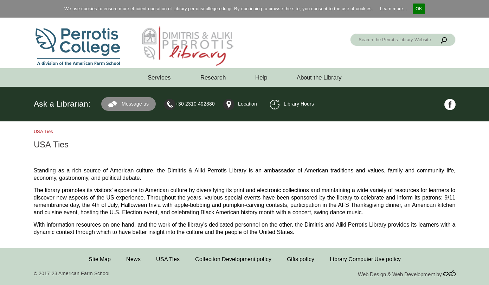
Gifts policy (300, 259)
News (133, 259)
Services (159, 78)
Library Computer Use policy (365, 259)
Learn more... (393, 9)
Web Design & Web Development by (407, 274)
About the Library (319, 78)
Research (213, 78)
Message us (128, 104)
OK (419, 9)
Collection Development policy (233, 259)
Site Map (100, 259)
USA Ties (168, 259)
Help (261, 78)
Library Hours (299, 104)
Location (247, 104)
